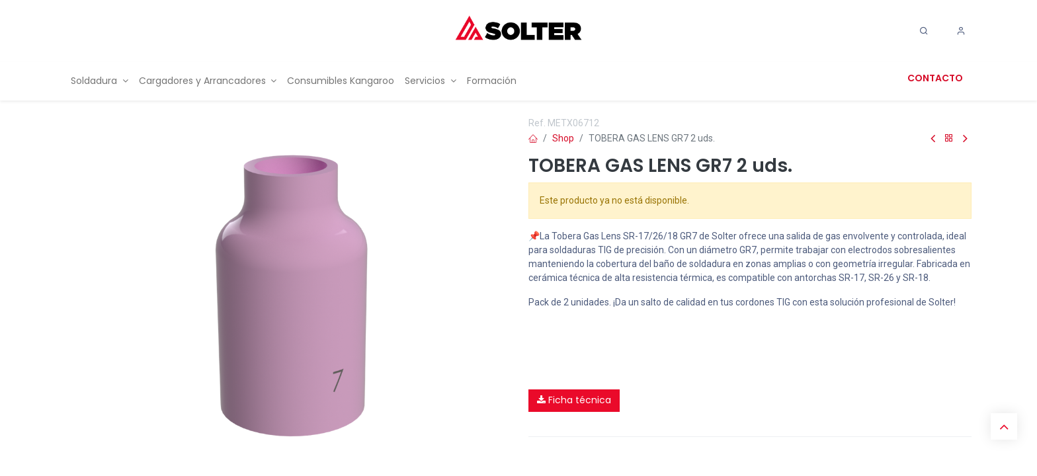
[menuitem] (99, 81)
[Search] (923, 31)
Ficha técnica (574, 400)
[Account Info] (961, 31)
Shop (563, 138)
